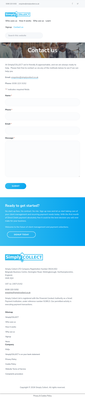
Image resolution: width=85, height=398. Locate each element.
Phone (8, 109)
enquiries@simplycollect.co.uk (24, 77)
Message (9, 138)
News (7, 341)
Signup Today (21, 234)
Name (8, 95)
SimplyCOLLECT (12, 317)
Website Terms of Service (15, 369)
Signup (8, 336)
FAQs (7, 349)
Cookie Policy (10, 364)
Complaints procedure (14, 374)
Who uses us (10, 322)
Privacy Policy (10, 359)
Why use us (10, 332)
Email (8, 123)
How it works (10, 327)
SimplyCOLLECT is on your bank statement (22, 354)
